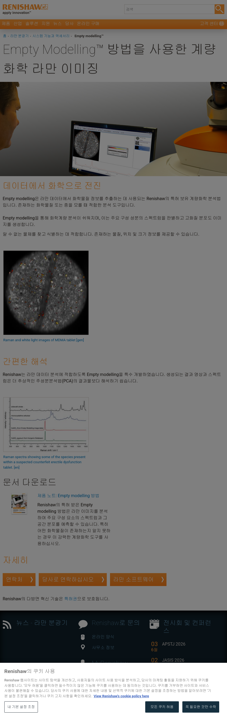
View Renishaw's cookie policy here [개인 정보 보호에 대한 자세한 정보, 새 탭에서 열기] (121, 708)
